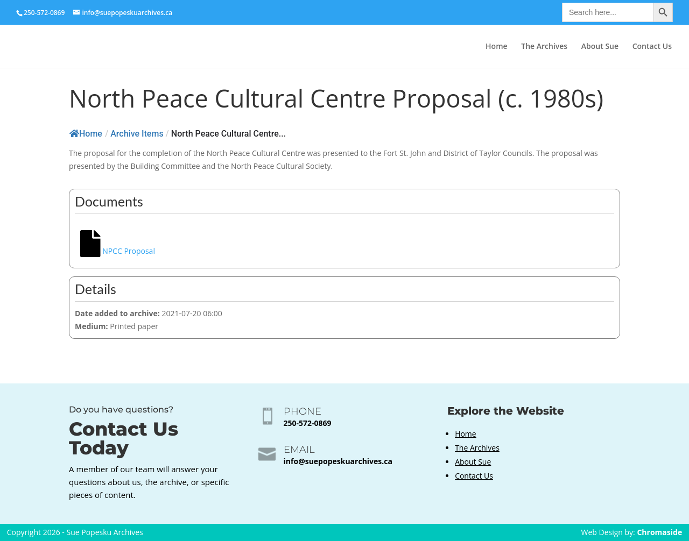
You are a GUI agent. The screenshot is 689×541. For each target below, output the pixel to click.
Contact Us (652, 46)
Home (497, 46)
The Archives (544, 46)
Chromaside (659, 532)
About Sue (599, 46)
